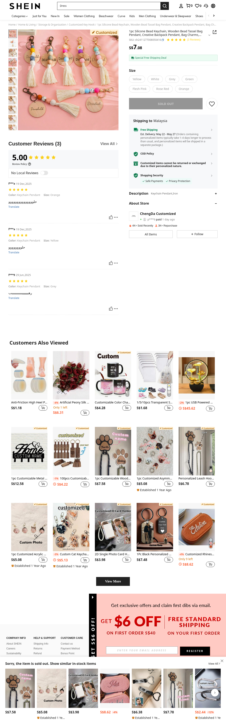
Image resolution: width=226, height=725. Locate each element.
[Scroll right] (213, 16)
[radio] (137, 79)
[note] (155, 490)
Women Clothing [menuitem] (84, 16)
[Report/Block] (115, 217)
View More (113, 581)
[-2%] (182, 403)
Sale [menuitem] (66, 16)
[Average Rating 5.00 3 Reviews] (183, 40)
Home (12, 24)
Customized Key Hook (82, 24)
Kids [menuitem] (132, 16)
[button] (108, 6)
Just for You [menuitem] (39, 16)
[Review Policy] (21, 164)
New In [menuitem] (55, 16)
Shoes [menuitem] (199, 16)
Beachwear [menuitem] (106, 16)
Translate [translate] (13, 206)
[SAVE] (212, 103)
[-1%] (56, 479)
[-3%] (56, 554)
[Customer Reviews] (63, 144)
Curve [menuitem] (121, 16)
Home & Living (27, 24)
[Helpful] (110, 217)
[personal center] (181, 5)
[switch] (44, 173)
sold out (166, 104)
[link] (189, 5)
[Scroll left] (208, 16)
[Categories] (19, 16)
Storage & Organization (52, 24)
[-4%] (56, 403)
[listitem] (29, 385)
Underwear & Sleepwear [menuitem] (175, 16)
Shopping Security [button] (151, 175)
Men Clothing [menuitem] (147, 16)
